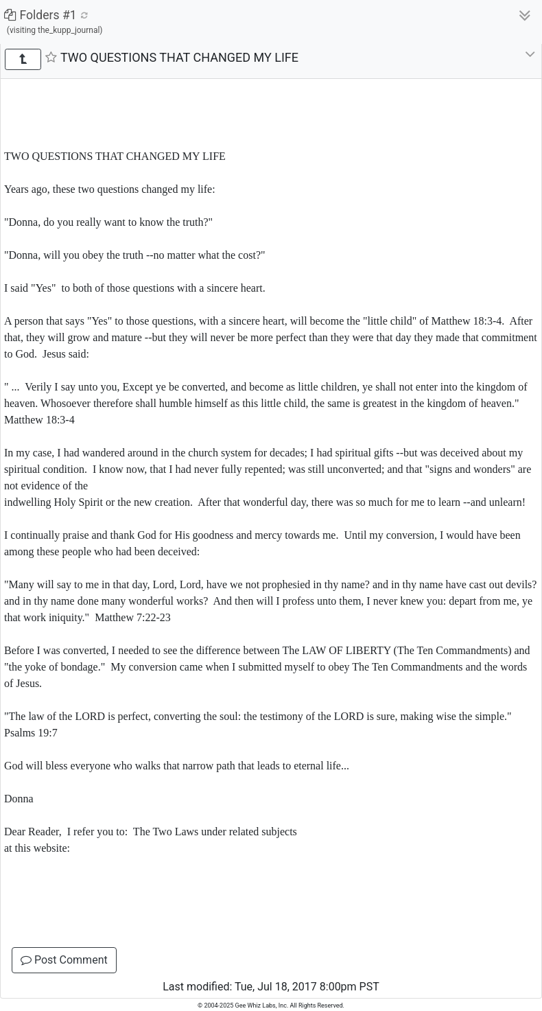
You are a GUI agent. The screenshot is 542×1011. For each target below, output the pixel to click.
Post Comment (64, 959)
